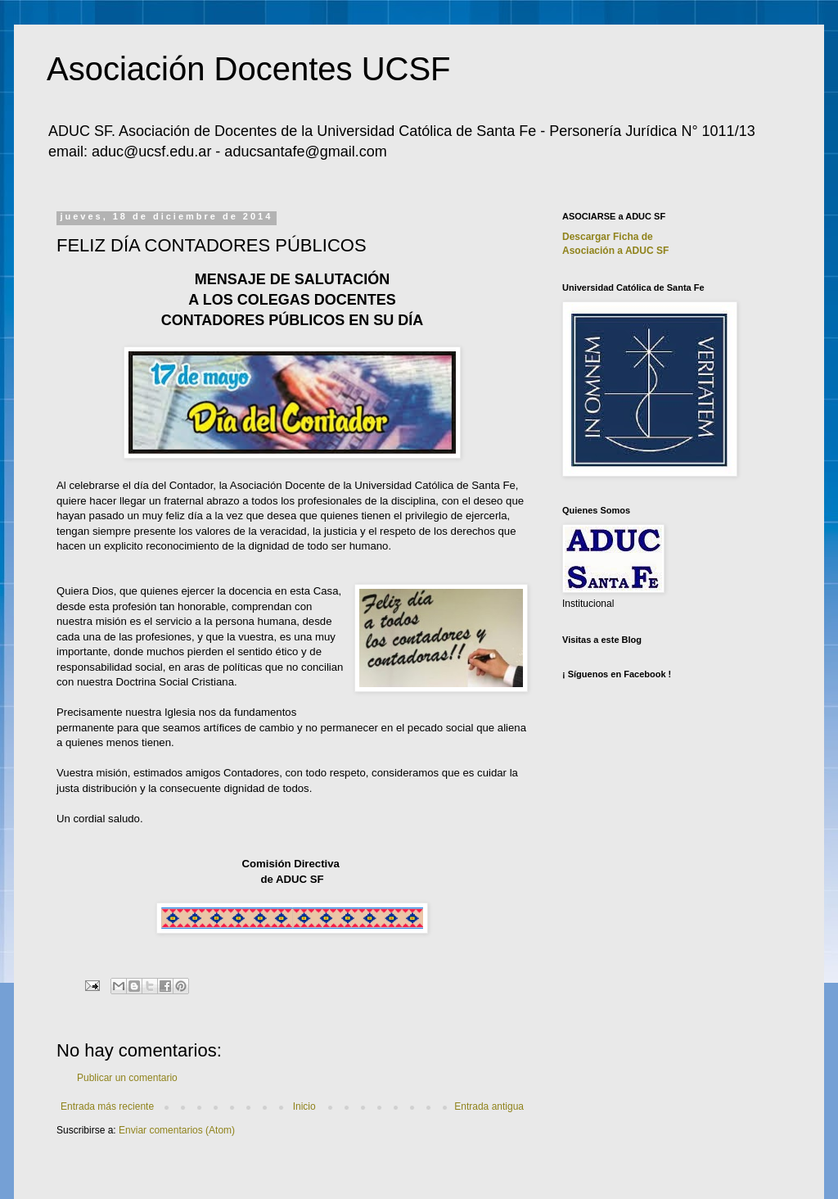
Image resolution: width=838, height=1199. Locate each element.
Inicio (304, 1106)
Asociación (615, 250)
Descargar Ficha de (607, 236)
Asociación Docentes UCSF (249, 69)
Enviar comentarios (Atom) (177, 1130)
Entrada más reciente (107, 1106)
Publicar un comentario (127, 1078)
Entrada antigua (489, 1106)
